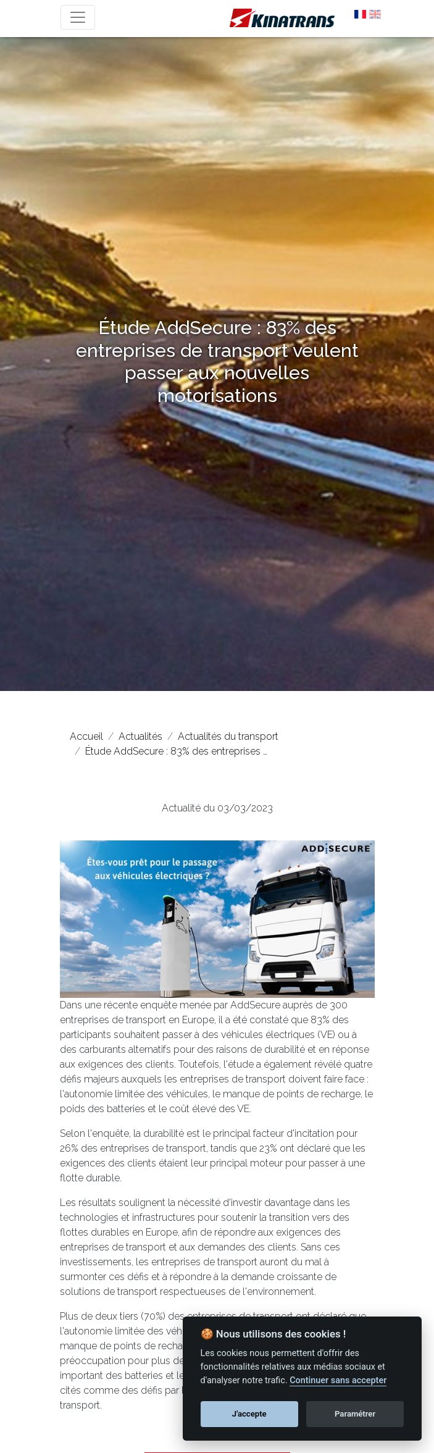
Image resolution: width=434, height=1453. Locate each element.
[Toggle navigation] (78, 17)
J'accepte (249, 1413)
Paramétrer (355, 1413)
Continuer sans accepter (338, 1380)
